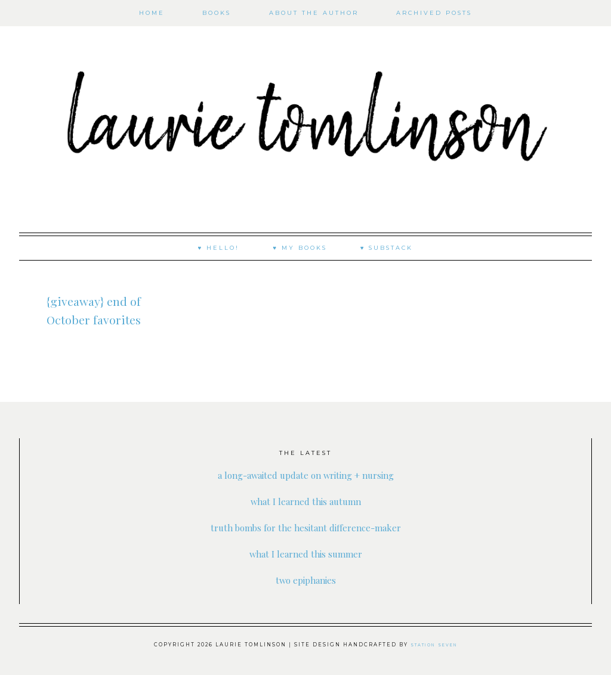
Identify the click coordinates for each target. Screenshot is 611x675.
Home (152, 13)
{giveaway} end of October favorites (93, 318)
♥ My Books (300, 247)
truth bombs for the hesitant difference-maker (305, 526)
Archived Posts (434, 13)
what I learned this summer (305, 553)
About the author (314, 13)
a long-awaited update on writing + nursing (305, 474)
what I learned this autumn (305, 500)
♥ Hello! (219, 247)
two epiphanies (305, 579)
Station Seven (434, 645)
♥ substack (386, 247)
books (216, 13)
